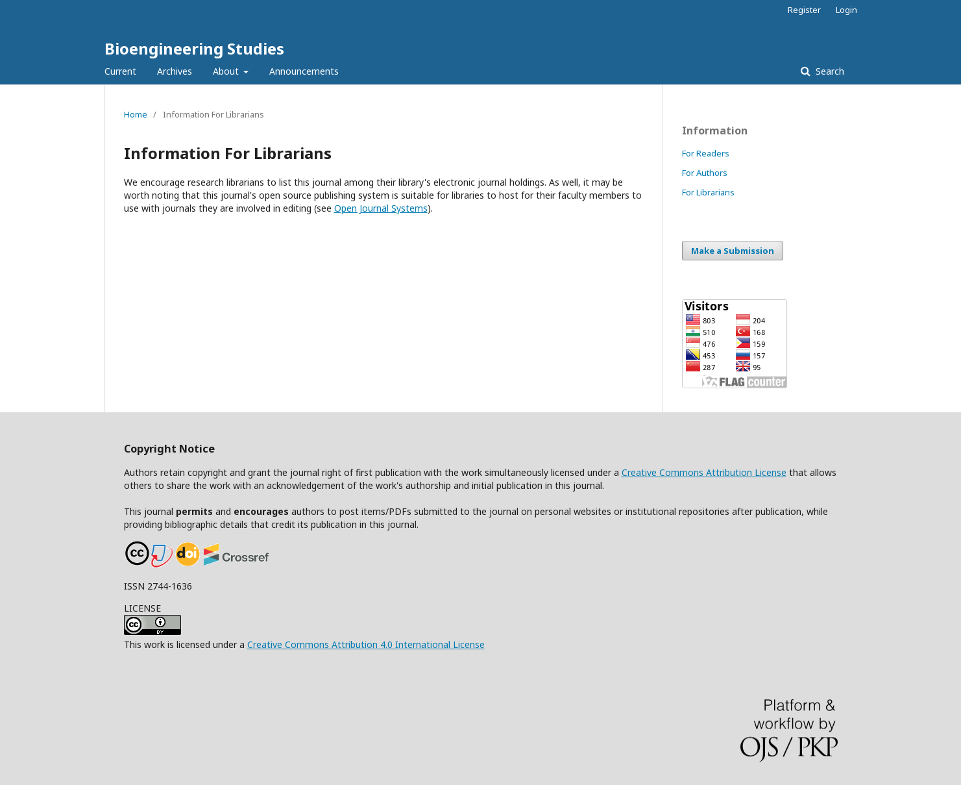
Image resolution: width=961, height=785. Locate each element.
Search (828, 71)
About (227, 71)
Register (804, 10)
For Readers (705, 153)
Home (135, 114)
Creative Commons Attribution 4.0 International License (366, 644)
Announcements (304, 71)
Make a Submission (732, 250)
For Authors (704, 173)
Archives (174, 71)
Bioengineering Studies (194, 48)
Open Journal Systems (381, 208)
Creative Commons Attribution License (704, 472)
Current (120, 71)
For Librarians (708, 192)
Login (846, 10)
